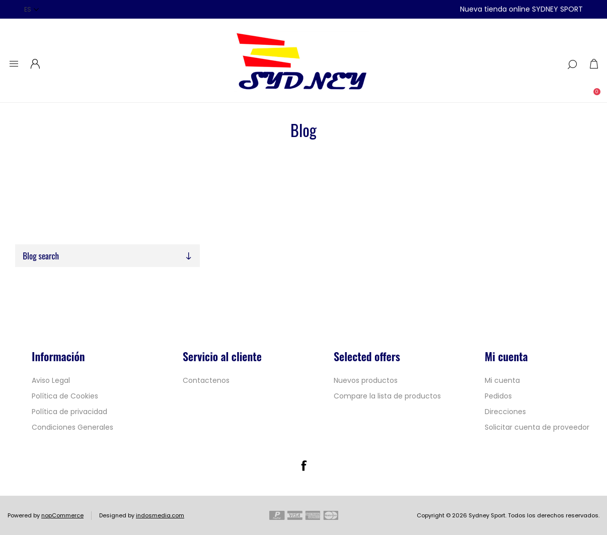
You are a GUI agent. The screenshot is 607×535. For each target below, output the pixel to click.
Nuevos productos (366, 380)
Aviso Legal (51, 380)
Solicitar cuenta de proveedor (537, 427)
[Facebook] (303, 465)
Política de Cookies (65, 396)
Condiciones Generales (72, 427)
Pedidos (498, 396)
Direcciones (505, 412)
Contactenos (206, 380)
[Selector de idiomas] (31, 9)
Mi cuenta (502, 380)
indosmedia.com (160, 515)
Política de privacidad (69, 412)
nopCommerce (62, 515)
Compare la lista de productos (387, 396)
